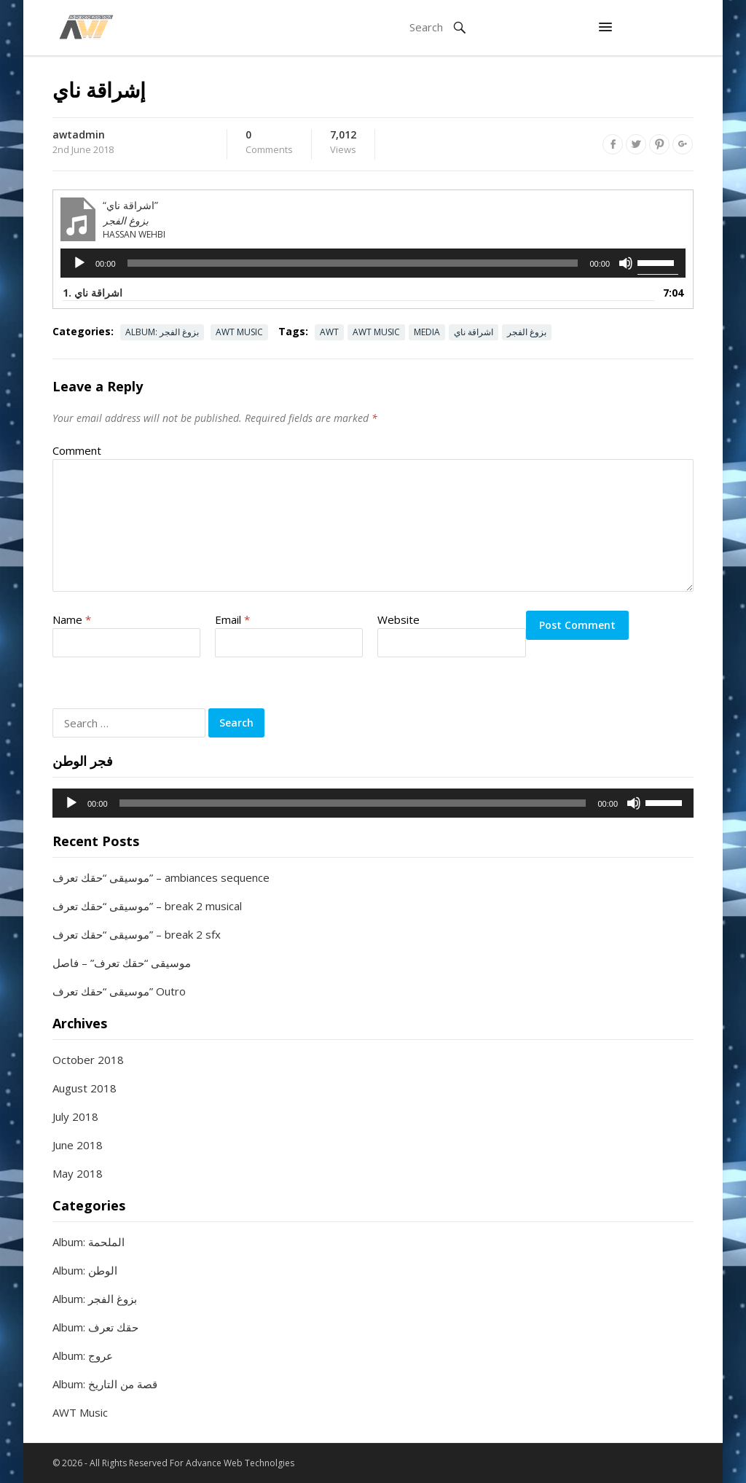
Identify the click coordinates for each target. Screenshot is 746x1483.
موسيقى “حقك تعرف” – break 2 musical (147, 906)
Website (398, 619)
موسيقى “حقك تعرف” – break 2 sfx (136, 934)
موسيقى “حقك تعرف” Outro (119, 991)
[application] (373, 263)
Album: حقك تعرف (95, 1327)
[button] (605, 28)
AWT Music (239, 332)
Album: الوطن (84, 1270)
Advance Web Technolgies (240, 1463)
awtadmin (78, 134)
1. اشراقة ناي (92, 293)
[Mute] (626, 263)
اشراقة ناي (473, 332)
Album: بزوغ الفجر (162, 332)
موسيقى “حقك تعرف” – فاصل (121, 962)
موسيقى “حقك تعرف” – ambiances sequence (161, 877)
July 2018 (75, 1116)
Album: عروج (82, 1355)
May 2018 (77, 1173)
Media (427, 332)
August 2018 (84, 1088)
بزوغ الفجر (526, 332)
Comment (76, 450)
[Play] (79, 263)
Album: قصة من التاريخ (104, 1384)
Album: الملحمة (88, 1241)
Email (232, 619)
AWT (329, 332)
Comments (269, 143)
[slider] (352, 263)
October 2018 (88, 1059)
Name (71, 619)
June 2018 (77, 1145)
